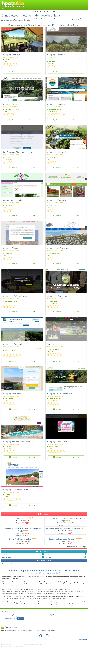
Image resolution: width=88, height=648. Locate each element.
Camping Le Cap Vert (56, 200)
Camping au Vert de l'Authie (59, 393)
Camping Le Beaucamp (57, 296)
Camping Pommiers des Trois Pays (18, 441)
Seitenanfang (83, 639)
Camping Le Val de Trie (57, 441)
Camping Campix (10, 104)
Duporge (51, 344)
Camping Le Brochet (56, 54)
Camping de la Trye (11, 54)
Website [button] (13, 72)
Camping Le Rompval (12, 344)
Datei (32, 72)
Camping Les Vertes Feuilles (15, 489)
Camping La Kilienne (56, 104)
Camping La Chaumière (57, 152)
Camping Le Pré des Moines (15, 296)
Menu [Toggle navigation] (4, 9)
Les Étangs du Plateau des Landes (18, 152)
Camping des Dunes (12, 393)
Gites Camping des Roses (14, 200)
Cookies (20, 618)
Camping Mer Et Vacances (58, 248)
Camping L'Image (10, 248)
